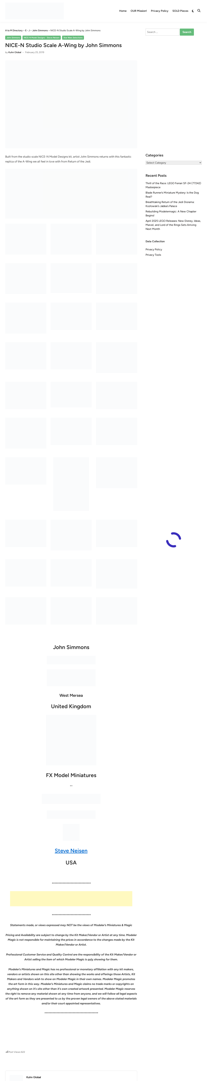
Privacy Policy (159, 10)
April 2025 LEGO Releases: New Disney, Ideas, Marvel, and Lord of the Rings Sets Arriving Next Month (173, 225)
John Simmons (13, 37)
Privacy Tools (153, 254)
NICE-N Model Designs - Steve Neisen (41, 37)
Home (123, 10)
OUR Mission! (139, 10)
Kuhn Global (14, 52)
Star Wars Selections (73, 37)
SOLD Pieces (180, 10)
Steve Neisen (71, 850)
